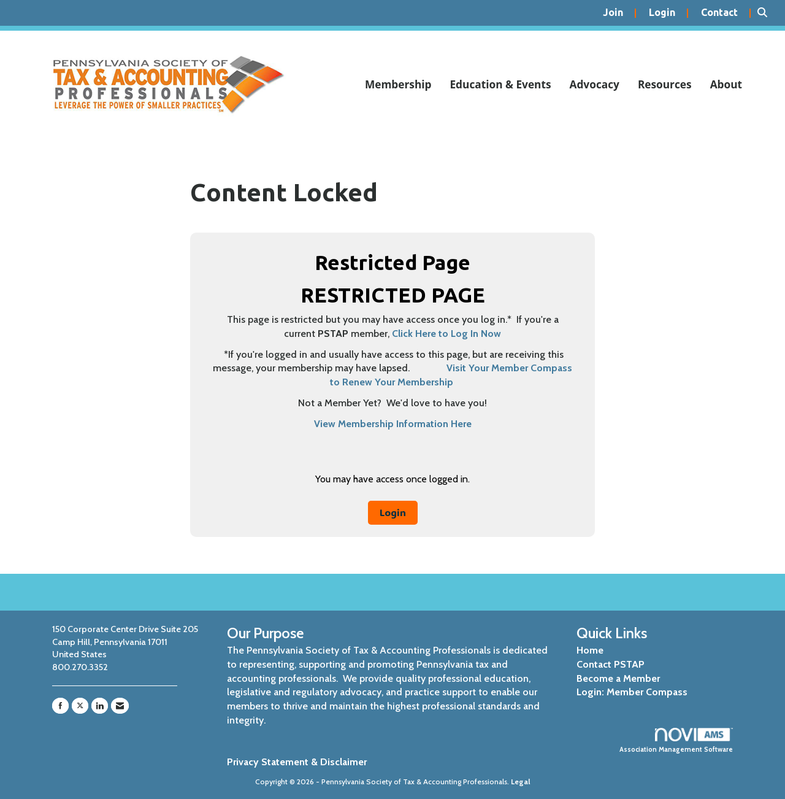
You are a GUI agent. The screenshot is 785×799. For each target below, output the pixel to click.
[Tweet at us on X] (80, 706)
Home (589, 650)
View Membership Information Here (393, 424)
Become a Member (618, 678)
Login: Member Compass (631, 692)
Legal (520, 781)
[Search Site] (766, 13)
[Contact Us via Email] (120, 706)
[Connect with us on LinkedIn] (99, 706)
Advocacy (594, 84)
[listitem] (620, 13)
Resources (665, 84)
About (726, 84)
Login (393, 512)
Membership (398, 84)
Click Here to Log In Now (446, 333)
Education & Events (500, 84)
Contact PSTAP (610, 664)
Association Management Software (676, 741)
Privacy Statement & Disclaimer (297, 762)
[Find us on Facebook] (60, 706)
